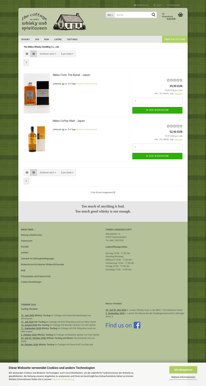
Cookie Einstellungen (31, 282)
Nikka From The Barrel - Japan (71, 75)
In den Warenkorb (157, 110)
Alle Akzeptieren (183, 369)
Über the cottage (175, 39)
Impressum (26, 240)
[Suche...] (110, 15)
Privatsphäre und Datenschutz (36, 276)
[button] (141, 5)
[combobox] (48, 54)
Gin (37, 39)
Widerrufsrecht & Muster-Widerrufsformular (42, 264)
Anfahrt (24, 252)
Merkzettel (173, 5)
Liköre (58, 39)
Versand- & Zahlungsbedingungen (37, 258)
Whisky (25, 39)
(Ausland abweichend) (86, 84)
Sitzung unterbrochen (31, 235)
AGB (23, 270)
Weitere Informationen (183, 377)
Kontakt (25, 246)
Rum (46, 39)
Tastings (72, 39)
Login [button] (158, 5)
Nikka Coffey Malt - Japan (69, 121)
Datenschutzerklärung (63, 379)
